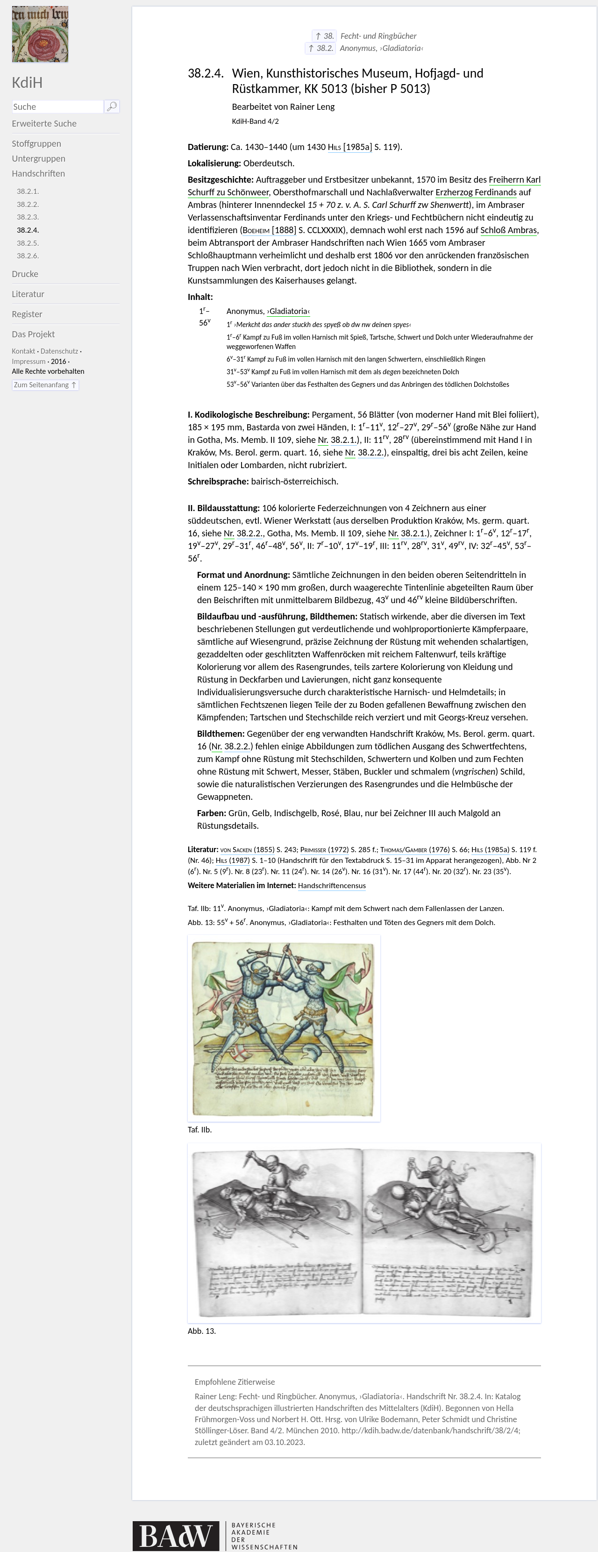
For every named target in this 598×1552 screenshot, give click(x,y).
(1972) (324, 849)
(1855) (248, 849)
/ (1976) (415, 849)
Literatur (28, 293)
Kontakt (24, 351)
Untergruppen (39, 158)
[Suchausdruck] (58, 107)
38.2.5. (28, 243)
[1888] (269, 229)
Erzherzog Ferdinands (476, 192)
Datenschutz (59, 351)
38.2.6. (28, 256)
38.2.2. (28, 204)
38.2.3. (28, 217)
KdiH (27, 82)
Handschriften (38, 173)
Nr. (323, 439)
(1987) (233, 860)
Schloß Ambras (509, 229)
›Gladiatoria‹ (288, 311)
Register (27, 314)
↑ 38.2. (320, 48)
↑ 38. (324, 36)
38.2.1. (28, 191)
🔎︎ (112, 106)
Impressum (29, 361)
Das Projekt (33, 334)
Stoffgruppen (37, 143)
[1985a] (350, 146)
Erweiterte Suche (44, 123)
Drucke (25, 273)
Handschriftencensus (332, 885)
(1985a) (490, 849)
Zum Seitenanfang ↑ (45, 384)
